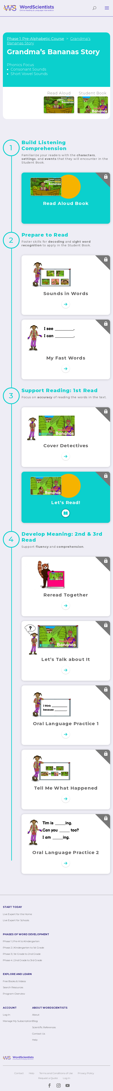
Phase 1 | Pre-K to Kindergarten (21, 941)
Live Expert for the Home (17, 914)
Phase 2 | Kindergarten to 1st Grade (23, 947)
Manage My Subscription (17, 1020)
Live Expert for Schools (16, 920)
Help (34, 1039)
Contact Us (38, 1033)
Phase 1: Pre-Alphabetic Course (35, 39)
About (36, 1014)
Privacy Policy (86, 1073)
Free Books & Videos (14, 981)
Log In (6, 1014)
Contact (19, 1073)
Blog (35, 1020)
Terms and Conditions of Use (56, 1073)
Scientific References (44, 1027)
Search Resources (13, 987)
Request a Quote (48, 1078)
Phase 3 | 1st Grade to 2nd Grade (22, 953)
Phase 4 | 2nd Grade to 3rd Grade (22, 960)
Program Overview (14, 993)
